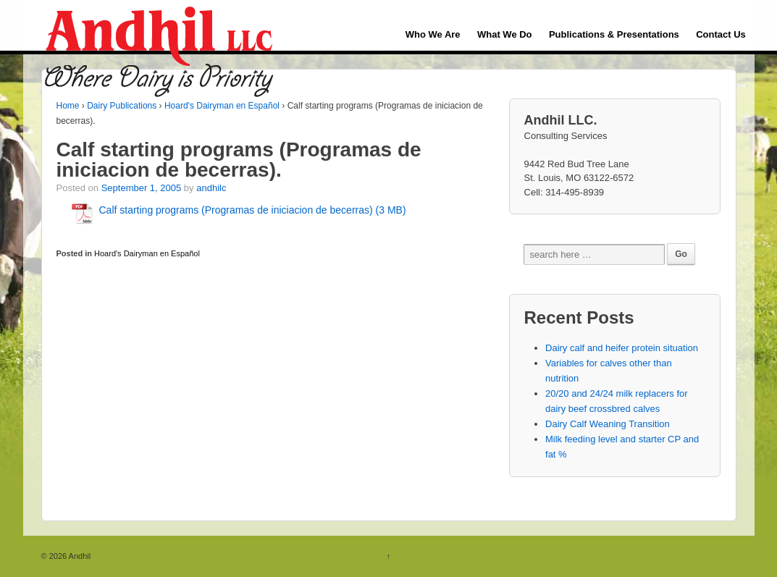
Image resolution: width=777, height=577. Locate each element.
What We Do (504, 34)
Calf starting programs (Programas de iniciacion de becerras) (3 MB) (252, 210)
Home (68, 106)
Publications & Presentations (614, 34)
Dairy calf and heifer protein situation (621, 347)
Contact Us (721, 34)
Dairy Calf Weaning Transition (607, 423)
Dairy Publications (121, 106)
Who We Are (433, 34)
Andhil (79, 556)
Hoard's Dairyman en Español (222, 106)
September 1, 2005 (141, 187)
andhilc (211, 187)
